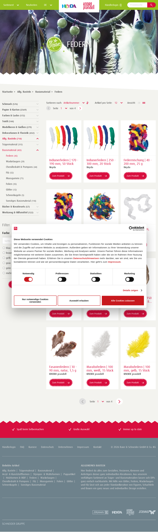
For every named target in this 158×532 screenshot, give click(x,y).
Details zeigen (130, 290)
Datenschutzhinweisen (86, 258)
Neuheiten (31, 4)
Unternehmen (65, 446)
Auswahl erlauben (79, 300)
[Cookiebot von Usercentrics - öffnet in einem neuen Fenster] (131, 228)
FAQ (22, 446)
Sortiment (11, 4)
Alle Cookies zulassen (123, 300)
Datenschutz (47, 446)
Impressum (114, 262)
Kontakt (97, 446)
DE (48, 4)
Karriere (33, 446)
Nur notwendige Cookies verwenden (35, 300)
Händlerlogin (113, 4)
